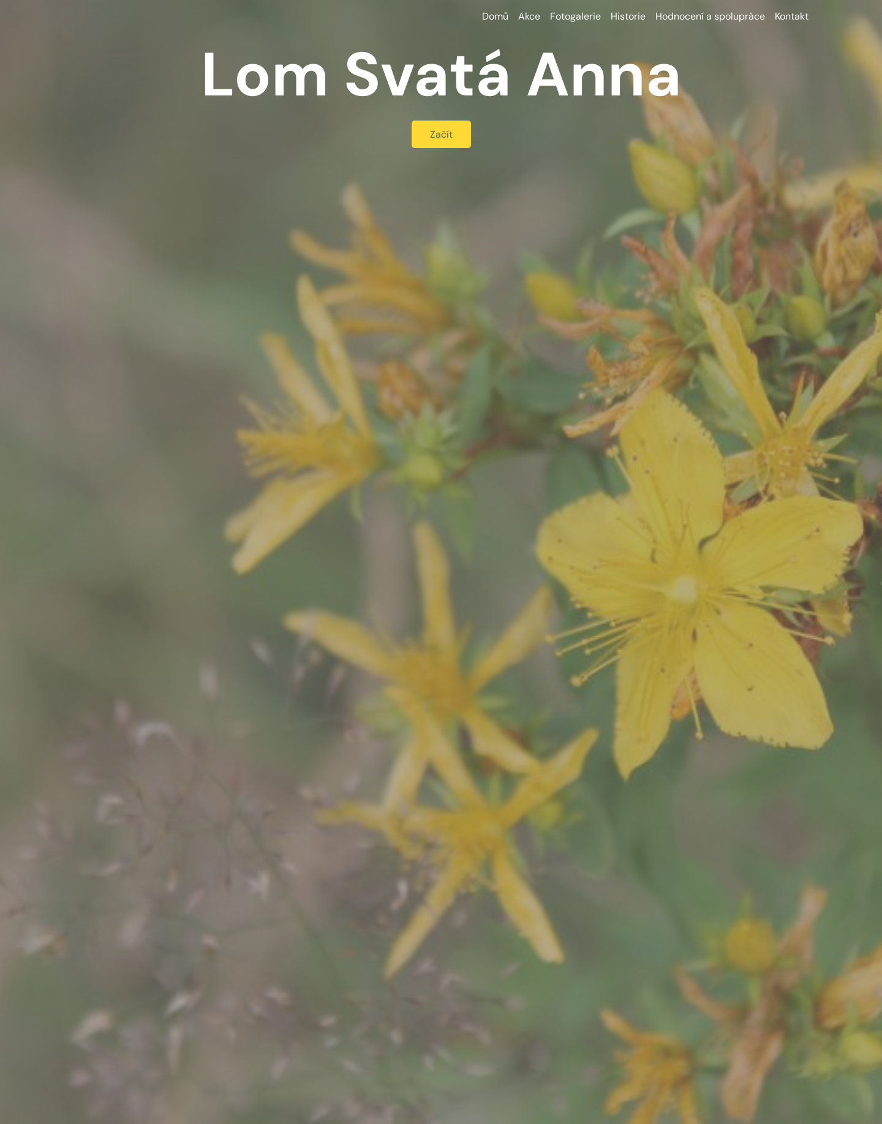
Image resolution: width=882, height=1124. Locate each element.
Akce (529, 16)
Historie (628, 16)
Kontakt (792, 16)
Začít (441, 134)
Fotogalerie (575, 16)
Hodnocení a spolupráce (710, 16)
